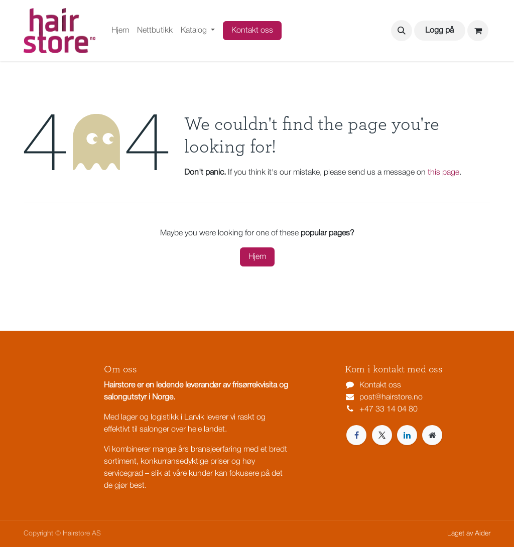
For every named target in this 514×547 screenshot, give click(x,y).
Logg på (439, 30)
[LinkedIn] (407, 435)
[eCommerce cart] (477, 30)
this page (443, 172)
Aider (482, 533)
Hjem (257, 256)
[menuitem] (120, 31)
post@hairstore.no (391, 397)
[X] (382, 435)
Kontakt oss (252, 30)
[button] (401, 30)
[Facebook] (356, 435)
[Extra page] (432, 435)
